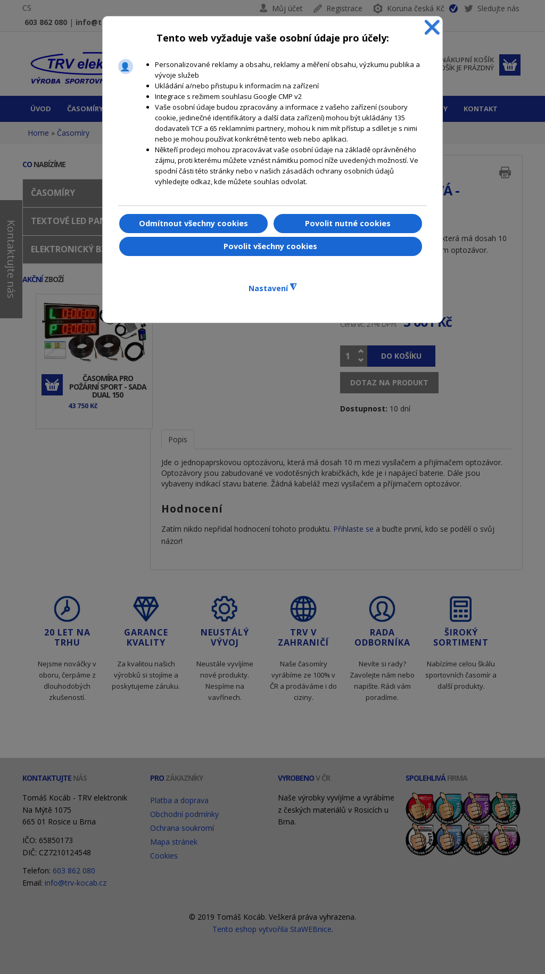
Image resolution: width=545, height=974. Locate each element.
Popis (177, 439)
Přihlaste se (353, 529)
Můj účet (287, 8)
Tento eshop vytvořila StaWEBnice (272, 929)
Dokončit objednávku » (510, 65)
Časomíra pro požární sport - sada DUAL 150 (107, 386)
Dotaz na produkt (389, 382)
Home (38, 133)
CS (26, 8)
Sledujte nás (491, 10)
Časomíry (73, 133)
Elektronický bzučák (80, 249)
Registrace (344, 8)
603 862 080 (45, 22)
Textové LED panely (76, 221)
